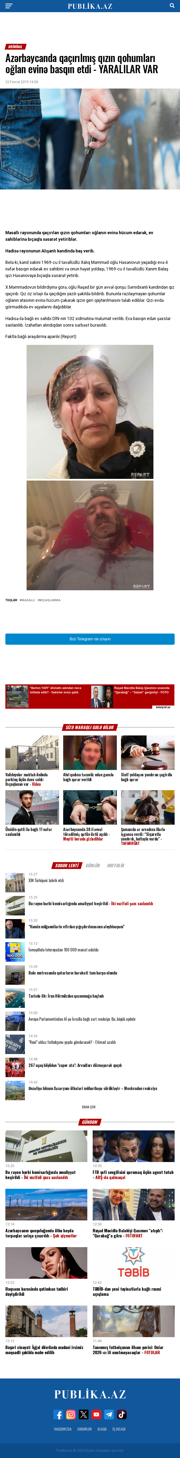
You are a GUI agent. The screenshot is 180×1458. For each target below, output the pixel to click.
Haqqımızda (62, 1428)
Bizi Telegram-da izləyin (90, 639)
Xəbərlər (84, 1428)
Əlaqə (102, 1428)
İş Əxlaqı (119, 1428)
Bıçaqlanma (50, 600)
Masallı (28, 600)
